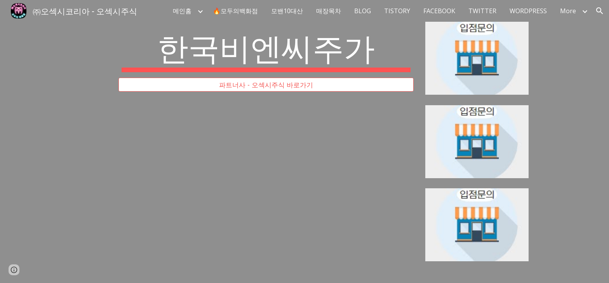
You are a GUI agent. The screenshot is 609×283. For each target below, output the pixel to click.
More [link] (568, 11)
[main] (266, 50)
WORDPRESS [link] (528, 11)
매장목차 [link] (328, 11)
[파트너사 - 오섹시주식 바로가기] (266, 85)
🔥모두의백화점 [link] (235, 11)
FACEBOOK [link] (439, 11)
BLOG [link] (362, 11)
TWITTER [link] (482, 11)
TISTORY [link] (397, 11)
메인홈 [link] (182, 11)
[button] (599, 11)
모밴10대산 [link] (287, 11)
